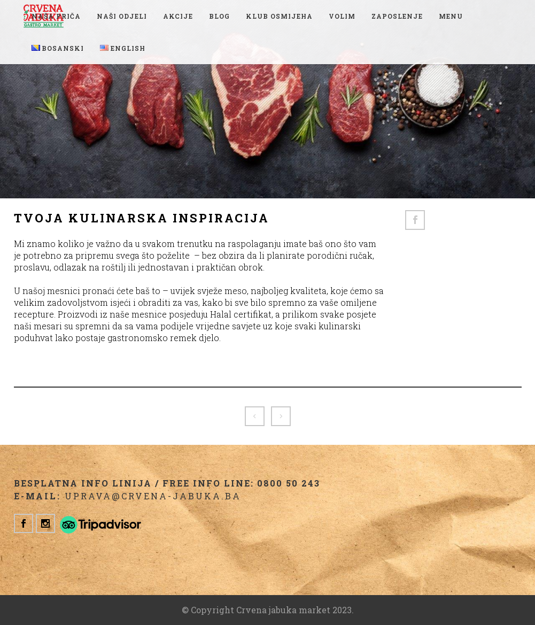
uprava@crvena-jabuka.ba (153, 495)
